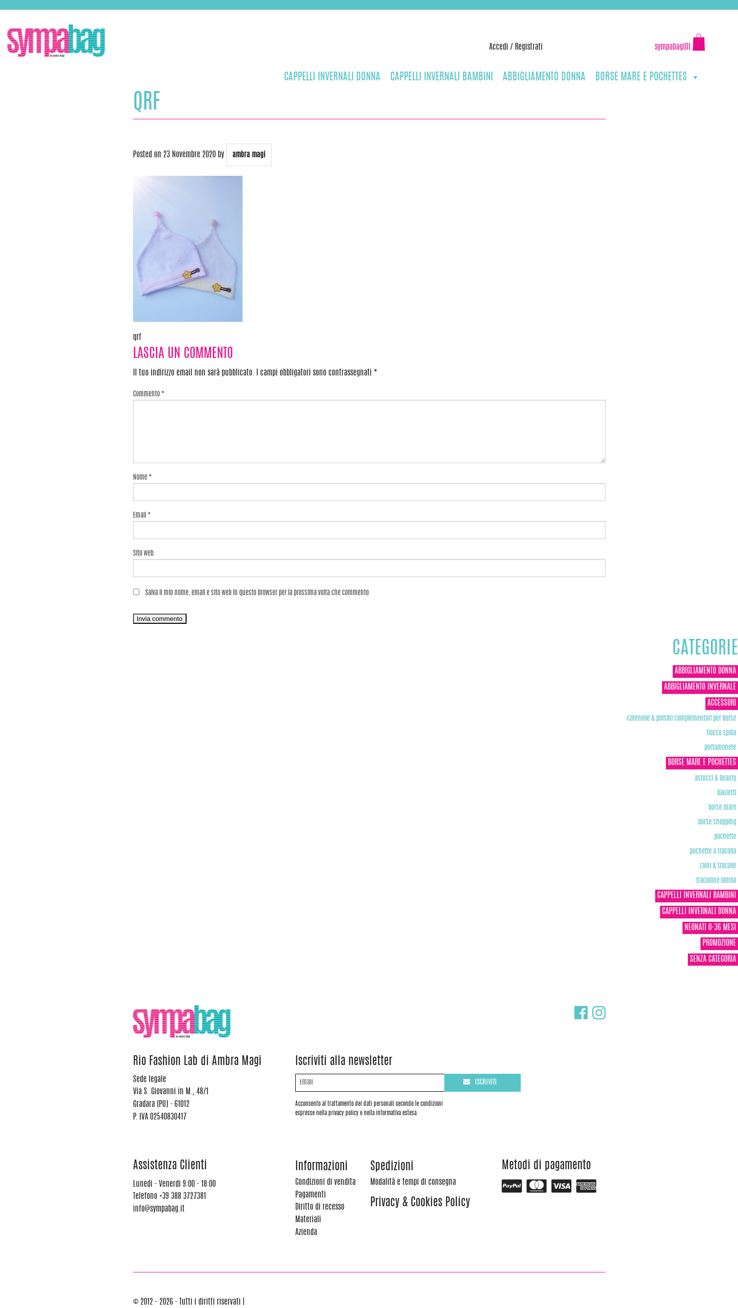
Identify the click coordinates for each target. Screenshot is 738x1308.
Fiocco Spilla (721, 733)
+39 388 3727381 (48, 15)
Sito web (143, 553)
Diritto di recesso (319, 1207)
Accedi (498, 47)
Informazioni (321, 1167)
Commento (149, 394)
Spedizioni (392, 1167)
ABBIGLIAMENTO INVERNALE (700, 687)
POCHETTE (725, 837)
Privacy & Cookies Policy (420, 1203)
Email (142, 515)
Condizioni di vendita (325, 1182)
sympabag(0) (672, 47)
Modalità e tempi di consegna (413, 1182)
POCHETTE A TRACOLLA (713, 851)
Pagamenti (310, 1195)
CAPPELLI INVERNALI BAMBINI (441, 77)
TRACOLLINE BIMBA (716, 880)
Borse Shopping (717, 822)
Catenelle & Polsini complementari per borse (681, 718)
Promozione (719, 943)
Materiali (308, 1220)
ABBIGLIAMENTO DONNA (544, 77)
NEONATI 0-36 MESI (710, 928)
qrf (137, 337)
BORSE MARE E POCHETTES (647, 77)
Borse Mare (722, 807)
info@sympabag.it (135, 15)
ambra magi (248, 155)
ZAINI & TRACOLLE (718, 866)
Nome (142, 477)
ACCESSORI (721, 703)
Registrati (529, 47)
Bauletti (726, 793)
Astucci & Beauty (715, 778)
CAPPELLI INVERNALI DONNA (332, 77)
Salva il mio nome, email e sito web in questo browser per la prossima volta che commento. (258, 593)
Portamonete (720, 747)
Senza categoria (713, 959)
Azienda (306, 1232)
